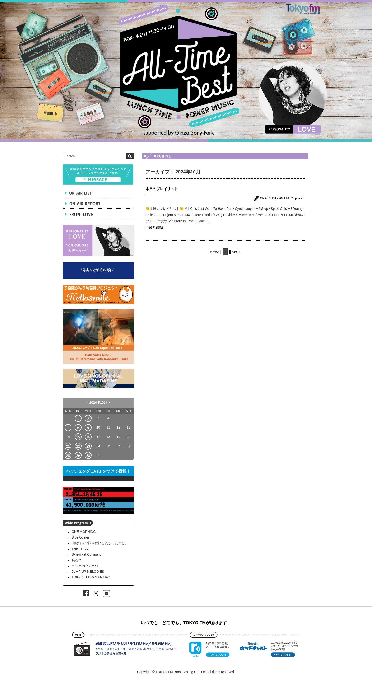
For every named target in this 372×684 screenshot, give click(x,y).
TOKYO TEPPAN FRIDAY (91, 577)
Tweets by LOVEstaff (78, 478)
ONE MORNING (84, 532)
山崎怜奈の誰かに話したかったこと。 (100, 543)
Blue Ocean (80, 537)
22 (78, 446)
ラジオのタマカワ (85, 566)
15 (78, 437)
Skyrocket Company (86, 554)
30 (88, 456)
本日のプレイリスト (162, 189)
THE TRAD (80, 549)
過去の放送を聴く (98, 270)
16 (88, 437)
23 (88, 446)
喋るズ (77, 560)
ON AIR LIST (268, 198)
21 (68, 446)
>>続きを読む (155, 227)
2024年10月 (98, 402)
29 (78, 456)
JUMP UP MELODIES (88, 571)
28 (68, 456)
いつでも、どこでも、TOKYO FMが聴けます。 (186, 622)
